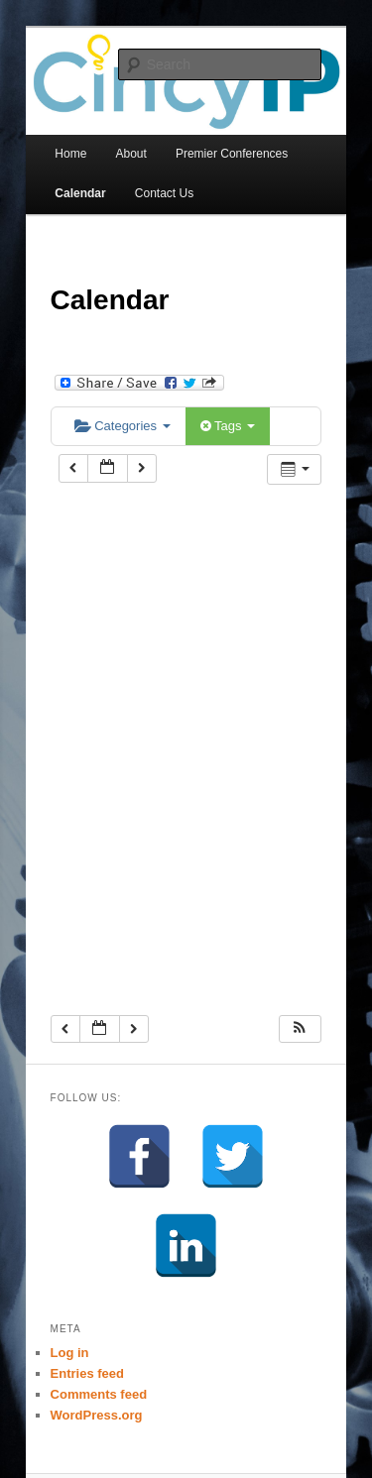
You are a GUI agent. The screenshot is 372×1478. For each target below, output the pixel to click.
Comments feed (99, 1394)
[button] (299, 1029)
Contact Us (164, 193)
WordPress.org (97, 1415)
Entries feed (87, 1373)
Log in (70, 1352)
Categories (122, 425)
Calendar (80, 193)
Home (70, 154)
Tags (227, 425)
